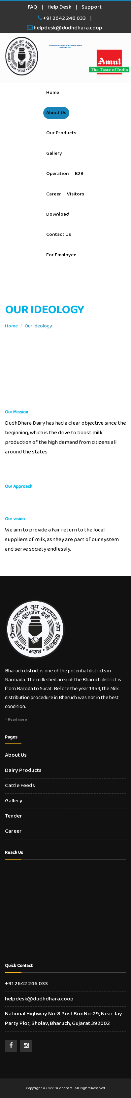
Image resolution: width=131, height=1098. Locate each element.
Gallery (54, 153)
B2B (79, 174)
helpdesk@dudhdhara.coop (64, 27)
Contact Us (58, 234)
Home (52, 93)
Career (53, 194)
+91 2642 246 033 (62, 18)
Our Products (61, 133)
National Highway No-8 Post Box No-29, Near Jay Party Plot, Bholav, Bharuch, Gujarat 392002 (63, 1018)
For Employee (61, 255)
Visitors (75, 194)
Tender (13, 816)
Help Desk (59, 7)
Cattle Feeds (20, 785)
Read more (16, 719)
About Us (56, 113)
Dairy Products (23, 770)
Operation (57, 174)
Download (57, 214)
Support (92, 7)
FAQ (32, 7)
